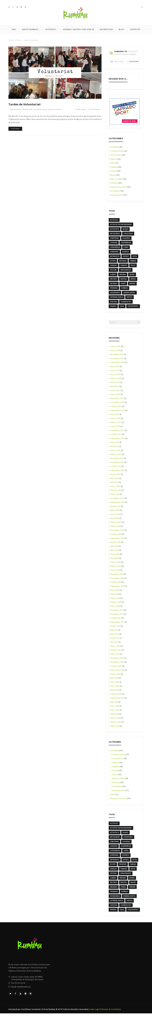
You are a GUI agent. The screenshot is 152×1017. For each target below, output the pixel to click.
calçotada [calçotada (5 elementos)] (128, 234)
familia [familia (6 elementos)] (133, 262)
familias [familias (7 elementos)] (113, 266)
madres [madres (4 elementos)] (123, 275)
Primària (61, 109)
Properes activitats (119, 187)
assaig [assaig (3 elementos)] (125, 229)
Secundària (115, 191)
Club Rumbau (15, 109)
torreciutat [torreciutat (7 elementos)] (126, 303)
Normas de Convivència (111, 1013)
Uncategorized (117, 195)
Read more (16, 129)
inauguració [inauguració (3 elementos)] (125, 271)
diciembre (117, 356)
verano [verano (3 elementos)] (113, 308)
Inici (14, 30)
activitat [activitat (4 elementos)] (114, 220)
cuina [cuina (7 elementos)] (126, 248)
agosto (115, 476)
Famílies (114, 167)
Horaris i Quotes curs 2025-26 (78, 30)
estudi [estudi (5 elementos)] (113, 262)
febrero (116, 380)
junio (114, 368)
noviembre (117, 360)
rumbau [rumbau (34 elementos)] (124, 289)
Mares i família (51, 109)
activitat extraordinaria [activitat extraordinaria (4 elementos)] (121, 225)
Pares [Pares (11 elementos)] (123, 285)
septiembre (117, 364)
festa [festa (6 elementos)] (133, 266)
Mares (113, 175)
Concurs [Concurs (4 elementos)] (113, 243)
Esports (114, 159)
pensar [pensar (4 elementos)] (132, 285)
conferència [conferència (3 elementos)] (126, 243)
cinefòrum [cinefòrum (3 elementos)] (114, 238)
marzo (115, 348)
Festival (113, 171)
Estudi (113, 163)
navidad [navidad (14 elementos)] (113, 285)
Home (11, 40)
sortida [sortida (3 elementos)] (113, 303)
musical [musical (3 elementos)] (124, 280)
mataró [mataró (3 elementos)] (113, 280)
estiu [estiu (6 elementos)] (135, 257)
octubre (116, 408)
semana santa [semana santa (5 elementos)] (129, 294)
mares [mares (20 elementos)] (132, 275)
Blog (121, 30)
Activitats (51, 30)
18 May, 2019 (29, 109)
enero (115, 352)
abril (114, 388)
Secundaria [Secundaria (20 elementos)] (115, 294)
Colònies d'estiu (117, 151)
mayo (115, 372)
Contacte (135, 30)
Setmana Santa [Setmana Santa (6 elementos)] (116, 299)
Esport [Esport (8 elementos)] (126, 257)
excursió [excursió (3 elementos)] (122, 262)
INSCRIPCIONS (106, 30)
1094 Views (79, 109)
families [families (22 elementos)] (124, 266)
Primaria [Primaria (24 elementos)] (114, 289)
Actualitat (40, 109)
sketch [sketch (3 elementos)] (129, 299)
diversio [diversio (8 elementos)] (125, 252)
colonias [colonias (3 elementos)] (126, 238)
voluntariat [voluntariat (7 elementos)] (133, 308)
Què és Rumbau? (30, 30)
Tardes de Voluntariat (24, 104)
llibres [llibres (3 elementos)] (113, 275)
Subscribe (134, 61)
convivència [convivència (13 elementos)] (115, 248)
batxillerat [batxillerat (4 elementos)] (115, 234)
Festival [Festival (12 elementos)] (113, 271)
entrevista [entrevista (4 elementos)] (114, 257)
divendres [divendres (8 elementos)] (114, 252)
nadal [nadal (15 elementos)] (133, 280)
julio (114, 548)
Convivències (116, 155)
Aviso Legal (95, 1013)
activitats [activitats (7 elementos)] (114, 229)
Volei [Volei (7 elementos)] (122, 308)
